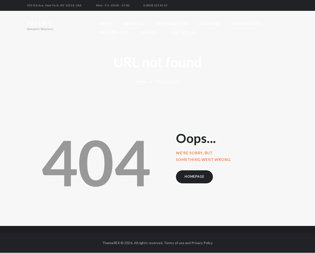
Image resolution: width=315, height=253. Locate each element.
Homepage (194, 176)
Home (141, 81)
